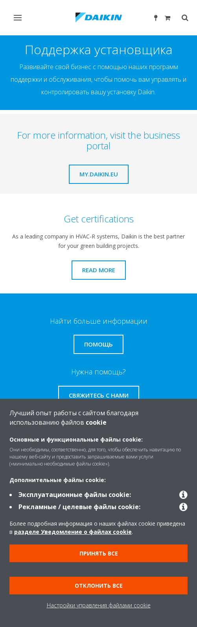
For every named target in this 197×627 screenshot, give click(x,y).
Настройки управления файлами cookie (99, 605)
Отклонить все (99, 585)
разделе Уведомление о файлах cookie (73, 531)
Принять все (98, 553)
